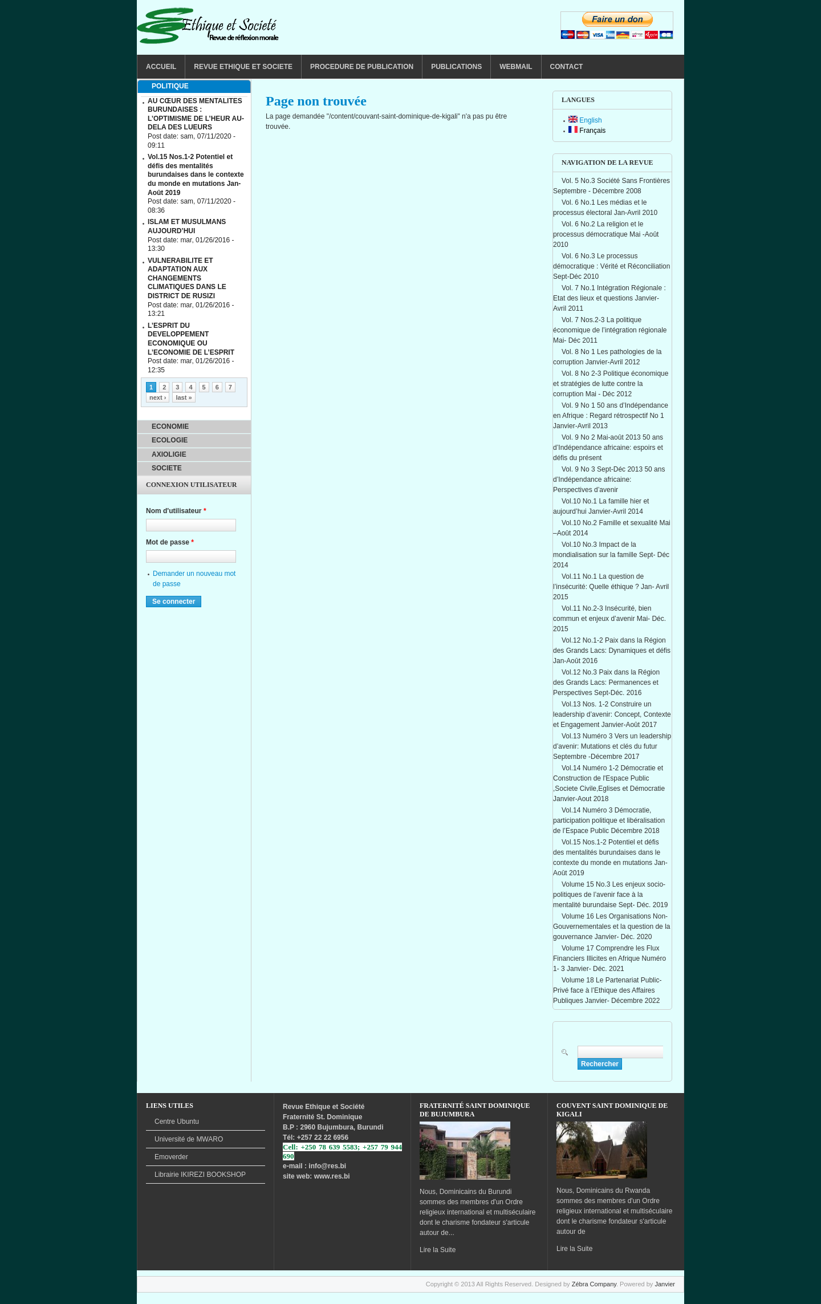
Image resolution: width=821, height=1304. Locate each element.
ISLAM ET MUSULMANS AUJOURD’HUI (187, 226)
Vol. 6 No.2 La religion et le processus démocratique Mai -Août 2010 (606, 234)
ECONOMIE (170, 426)
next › (157, 397)
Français (586, 131)
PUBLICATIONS (456, 67)
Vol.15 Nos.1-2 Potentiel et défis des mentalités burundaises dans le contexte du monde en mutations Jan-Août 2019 (610, 857)
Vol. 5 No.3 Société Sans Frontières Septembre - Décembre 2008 (611, 186)
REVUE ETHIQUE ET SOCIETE (243, 67)
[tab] (194, 87)
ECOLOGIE (170, 440)
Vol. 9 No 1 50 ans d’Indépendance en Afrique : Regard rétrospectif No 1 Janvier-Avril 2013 (610, 415)
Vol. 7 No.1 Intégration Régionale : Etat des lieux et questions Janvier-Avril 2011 (609, 298)
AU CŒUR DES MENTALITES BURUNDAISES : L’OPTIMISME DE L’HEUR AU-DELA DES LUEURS (196, 114)
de (189, 1139)
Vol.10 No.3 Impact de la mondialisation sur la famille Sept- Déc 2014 (611, 555)
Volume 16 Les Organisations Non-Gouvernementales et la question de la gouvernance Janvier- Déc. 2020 (611, 926)
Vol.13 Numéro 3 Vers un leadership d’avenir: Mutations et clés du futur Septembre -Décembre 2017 (612, 746)
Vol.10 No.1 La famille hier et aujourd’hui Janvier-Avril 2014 (601, 506)
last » (184, 397)
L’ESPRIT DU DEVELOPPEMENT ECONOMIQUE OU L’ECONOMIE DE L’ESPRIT (191, 339)
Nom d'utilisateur (176, 511)
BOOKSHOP (200, 1175)
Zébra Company (594, 1284)
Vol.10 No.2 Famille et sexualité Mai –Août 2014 (611, 528)
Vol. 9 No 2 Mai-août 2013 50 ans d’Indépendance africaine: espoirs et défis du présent (608, 447)
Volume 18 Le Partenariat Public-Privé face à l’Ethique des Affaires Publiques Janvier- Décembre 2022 (607, 990)
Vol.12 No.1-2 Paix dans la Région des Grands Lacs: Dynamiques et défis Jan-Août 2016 (611, 650)
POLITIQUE (170, 86)
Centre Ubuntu (177, 1122)
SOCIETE (167, 468)
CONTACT (566, 67)
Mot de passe (170, 542)
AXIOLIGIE (169, 454)
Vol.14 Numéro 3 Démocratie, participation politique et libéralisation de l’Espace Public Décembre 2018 (609, 820)
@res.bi (333, 1166)
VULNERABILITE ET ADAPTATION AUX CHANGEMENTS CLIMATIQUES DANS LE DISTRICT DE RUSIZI (187, 278)
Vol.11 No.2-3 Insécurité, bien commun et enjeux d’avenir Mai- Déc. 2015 (609, 618)
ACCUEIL (161, 67)
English (585, 120)
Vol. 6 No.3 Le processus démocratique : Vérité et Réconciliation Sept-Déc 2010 (611, 266)
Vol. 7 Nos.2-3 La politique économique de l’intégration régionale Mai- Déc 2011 (609, 330)
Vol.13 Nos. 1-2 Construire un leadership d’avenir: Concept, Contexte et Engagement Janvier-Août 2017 (612, 714)
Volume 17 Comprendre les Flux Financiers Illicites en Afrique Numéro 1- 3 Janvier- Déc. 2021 (609, 958)
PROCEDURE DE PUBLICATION (361, 67)
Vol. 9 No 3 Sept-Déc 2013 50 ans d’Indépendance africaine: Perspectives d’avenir (609, 479)
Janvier (665, 1284)
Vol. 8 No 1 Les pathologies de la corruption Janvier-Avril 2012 (607, 357)
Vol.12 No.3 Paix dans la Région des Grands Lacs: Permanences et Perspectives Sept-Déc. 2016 (606, 682)
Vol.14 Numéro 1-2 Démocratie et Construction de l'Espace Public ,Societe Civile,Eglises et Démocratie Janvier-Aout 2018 (609, 783)
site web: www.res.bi (316, 1176)
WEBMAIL (515, 67)
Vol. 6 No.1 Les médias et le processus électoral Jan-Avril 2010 (605, 207)
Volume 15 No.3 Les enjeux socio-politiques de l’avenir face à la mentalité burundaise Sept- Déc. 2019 (610, 894)
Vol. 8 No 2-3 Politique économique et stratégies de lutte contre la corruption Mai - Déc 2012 (610, 383)
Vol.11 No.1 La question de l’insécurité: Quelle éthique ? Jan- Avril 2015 (611, 586)
